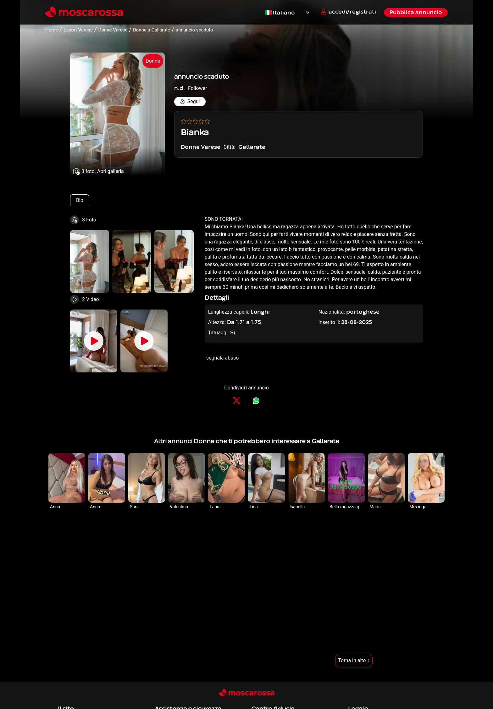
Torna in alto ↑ (353, 660)
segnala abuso (222, 358)
